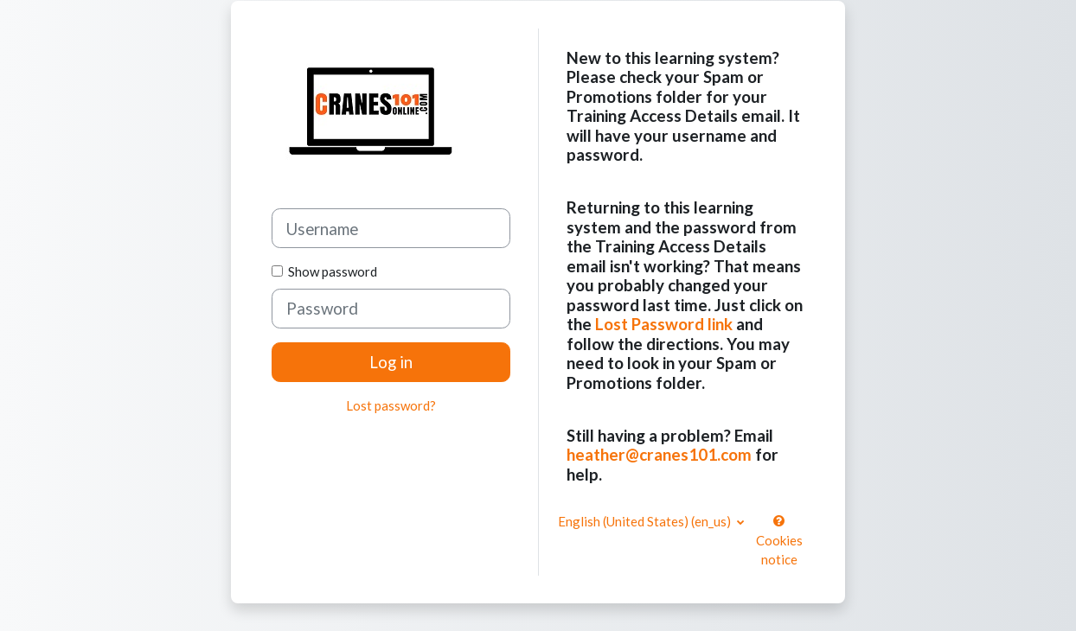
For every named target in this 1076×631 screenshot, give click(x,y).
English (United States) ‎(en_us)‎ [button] (645, 521)
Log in (391, 362)
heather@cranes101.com (659, 454)
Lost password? (391, 405)
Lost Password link (664, 324)
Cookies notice (779, 540)
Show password (330, 271)
